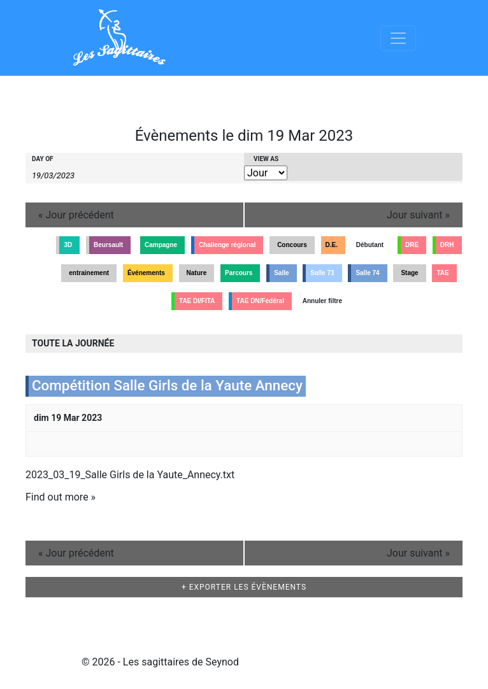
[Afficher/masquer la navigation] (398, 38)
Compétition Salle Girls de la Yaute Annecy (167, 385)
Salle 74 (367, 272)
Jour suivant (418, 215)
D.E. (332, 244)
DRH (447, 244)
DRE (412, 244)
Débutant (370, 244)
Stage (409, 272)
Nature (197, 272)
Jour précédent (76, 215)
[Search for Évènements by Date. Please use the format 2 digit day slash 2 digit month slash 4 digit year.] (64, 174)
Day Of (43, 159)
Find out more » (60, 497)
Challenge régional (227, 244)
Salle (281, 272)
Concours (292, 244)
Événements (146, 272)
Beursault (108, 244)
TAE (442, 272)
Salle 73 (322, 272)
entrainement (89, 272)
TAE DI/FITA (197, 300)
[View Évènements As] (265, 173)
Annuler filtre (322, 300)
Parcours (238, 272)
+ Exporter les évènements (244, 587)
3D (68, 244)
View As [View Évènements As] (266, 159)
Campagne (161, 244)
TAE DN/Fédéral (260, 300)
